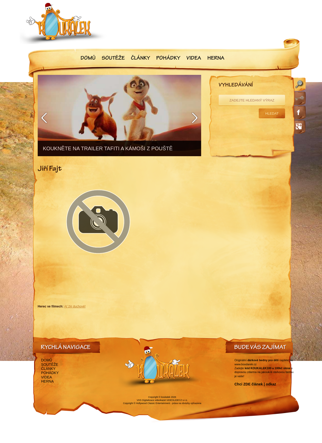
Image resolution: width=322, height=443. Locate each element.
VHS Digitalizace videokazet (151, 400)
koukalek (165, 397)
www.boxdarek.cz (245, 364)
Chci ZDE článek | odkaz (255, 384)
